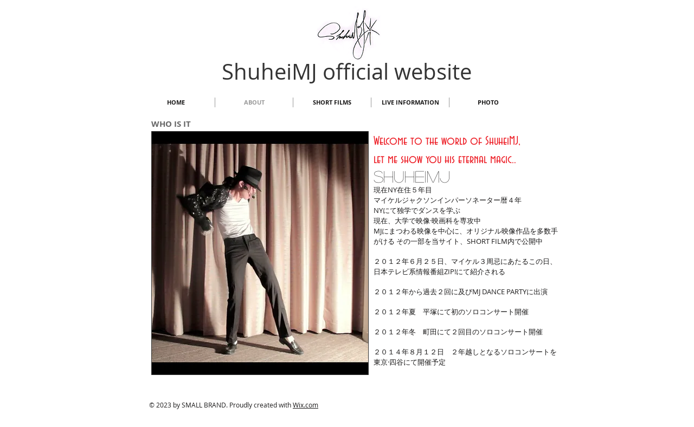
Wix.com (305, 404)
